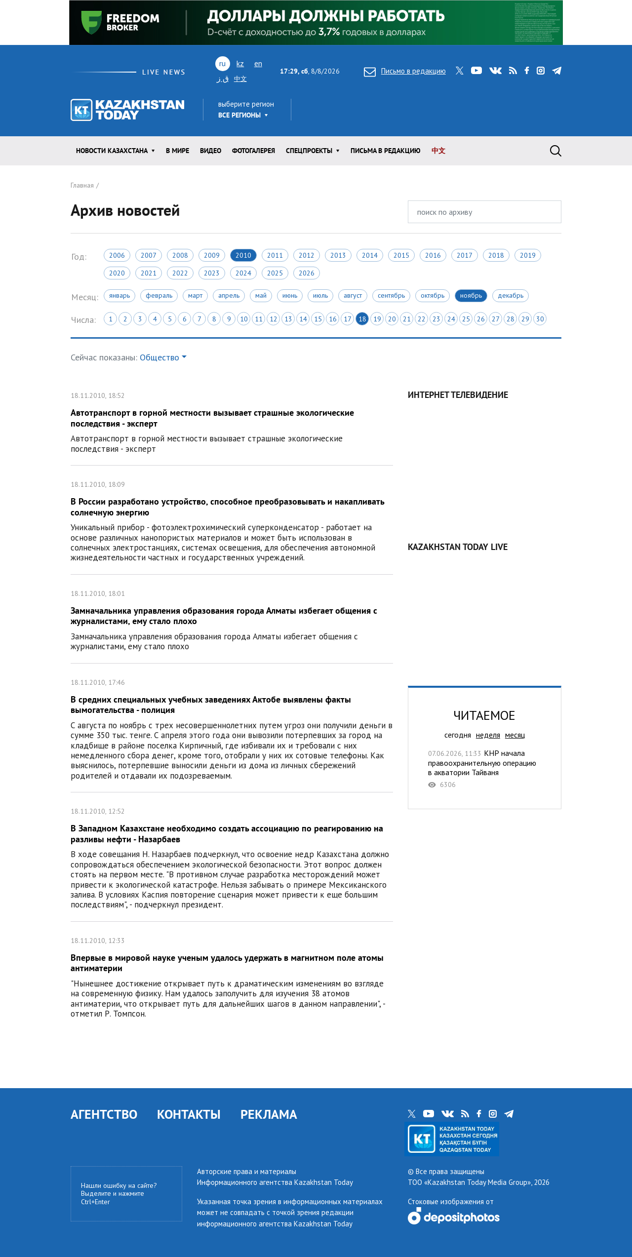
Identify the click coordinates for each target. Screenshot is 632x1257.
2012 (307, 255)
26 (481, 318)
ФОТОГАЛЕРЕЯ (253, 150)
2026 (307, 273)
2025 (275, 273)
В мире (177, 150)
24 (451, 318)
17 (348, 318)
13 (288, 318)
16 (333, 318)
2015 (401, 255)
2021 (149, 273)
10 (244, 318)
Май (261, 295)
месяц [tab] (515, 735)
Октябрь (432, 295)
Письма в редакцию (386, 150)
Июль (320, 295)
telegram (556, 71)
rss (513, 71)
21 (407, 318)
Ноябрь (471, 295)
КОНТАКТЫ (189, 1114)
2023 (212, 273)
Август (353, 295)
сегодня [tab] (457, 735)
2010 (243, 255)
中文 (240, 79)
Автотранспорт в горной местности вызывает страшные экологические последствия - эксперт (232, 421)
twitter (460, 71)
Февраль (159, 295)
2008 (180, 255)
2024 (243, 273)
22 (422, 318)
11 (259, 318)
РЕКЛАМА (268, 1114)
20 (392, 318)
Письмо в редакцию (405, 71)
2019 (528, 255)
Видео (210, 150)
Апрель (228, 295)
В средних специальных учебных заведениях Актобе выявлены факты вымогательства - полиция (232, 728)
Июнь (289, 295)
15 (318, 318)
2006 (117, 255)
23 (436, 318)
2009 (212, 255)
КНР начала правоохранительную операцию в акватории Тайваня (484, 768)
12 (273, 318)
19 (377, 318)
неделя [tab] (488, 735)
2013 (338, 255)
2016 (433, 255)
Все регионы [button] (239, 115)
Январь (119, 295)
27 (496, 318)
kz (240, 63)
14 (303, 318)
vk (495, 71)
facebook (526, 71)
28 (510, 318)
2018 (496, 255)
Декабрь (510, 295)
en (258, 63)
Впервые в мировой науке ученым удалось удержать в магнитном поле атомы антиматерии (232, 976)
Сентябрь (391, 295)
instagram (541, 71)
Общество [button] (159, 357)
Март (195, 295)
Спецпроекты (309, 150)
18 (362, 318)
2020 (117, 273)
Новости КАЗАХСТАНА (112, 150)
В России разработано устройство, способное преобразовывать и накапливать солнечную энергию (232, 520)
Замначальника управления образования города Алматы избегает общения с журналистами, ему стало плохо (232, 619)
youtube (476, 71)
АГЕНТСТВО (104, 1114)
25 (466, 318)
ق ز (223, 78)
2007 (149, 255)
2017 (465, 255)
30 (540, 318)
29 (525, 318)
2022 (180, 273)
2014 (370, 255)
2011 (275, 255)
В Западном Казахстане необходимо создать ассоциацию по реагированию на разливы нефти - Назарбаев (232, 857)
